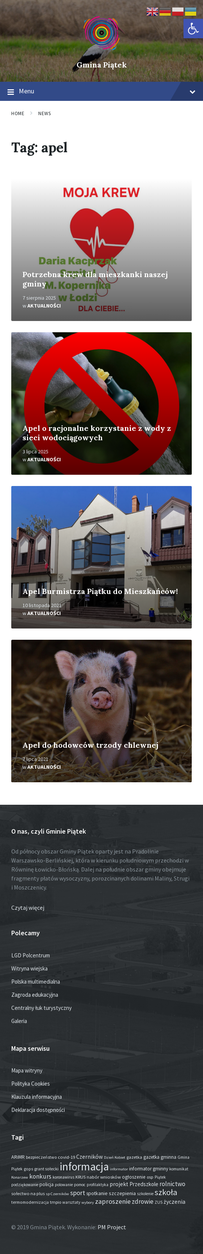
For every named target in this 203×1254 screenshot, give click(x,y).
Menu (101, 91)
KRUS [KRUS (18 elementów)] (80, 1177)
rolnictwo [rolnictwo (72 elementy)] (172, 1184)
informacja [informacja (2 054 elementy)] (84, 1166)
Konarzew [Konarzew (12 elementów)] (19, 1177)
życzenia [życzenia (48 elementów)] (174, 1201)
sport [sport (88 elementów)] (77, 1192)
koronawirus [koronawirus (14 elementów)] (63, 1177)
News (44, 113)
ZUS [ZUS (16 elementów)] (158, 1202)
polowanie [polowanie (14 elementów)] (64, 1184)
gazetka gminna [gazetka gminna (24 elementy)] (159, 1157)
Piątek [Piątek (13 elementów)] (160, 1177)
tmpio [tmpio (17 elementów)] (55, 1202)
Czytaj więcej (27, 907)
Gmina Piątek (102, 64)
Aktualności (44, 305)
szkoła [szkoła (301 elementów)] (166, 1192)
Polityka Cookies (30, 1083)
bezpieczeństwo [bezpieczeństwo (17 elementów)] (41, 1157)
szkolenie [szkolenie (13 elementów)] (145, 1193)
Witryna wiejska (29, 968)
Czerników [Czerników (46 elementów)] (89, 1156)
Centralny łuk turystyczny (41, 1007)
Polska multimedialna (35, 981)
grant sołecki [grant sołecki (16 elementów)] (46, 1169)
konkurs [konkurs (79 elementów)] (40, 1176)
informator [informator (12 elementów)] (119, 1169)
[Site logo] (101, 52)
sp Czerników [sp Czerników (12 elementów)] (57, 1193)
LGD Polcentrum (30, 955)
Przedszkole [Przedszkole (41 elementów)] (143, 1184)
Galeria (19, 1020)
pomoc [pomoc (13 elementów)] (80, 1184)
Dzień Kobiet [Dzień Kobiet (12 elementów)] (114, 1157)
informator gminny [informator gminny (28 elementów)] (148, 1169)
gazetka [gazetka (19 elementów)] (134, 1157)
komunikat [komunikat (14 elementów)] (178, 1169)
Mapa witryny (26, 1070)
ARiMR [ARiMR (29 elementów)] (18, 1157)
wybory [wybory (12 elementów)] (87, 1202)
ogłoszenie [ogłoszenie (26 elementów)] (134, 1177)
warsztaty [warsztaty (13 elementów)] (71, 1202)
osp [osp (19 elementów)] (150, 1177)
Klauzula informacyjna (36, 1096)
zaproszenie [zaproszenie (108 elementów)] (113, 1201)
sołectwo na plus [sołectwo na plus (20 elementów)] (28, 1193)
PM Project (112, 1227)
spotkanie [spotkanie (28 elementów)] (97, 1193)
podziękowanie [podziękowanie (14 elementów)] (24, 1184)
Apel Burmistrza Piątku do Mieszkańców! (100, 591)
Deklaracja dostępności (38, 1109)
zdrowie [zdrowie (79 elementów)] (142, 1201)
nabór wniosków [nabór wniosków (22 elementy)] (104, 1177)
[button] (193, 28)
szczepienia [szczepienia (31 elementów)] (122, 1193)
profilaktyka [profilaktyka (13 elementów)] (97, 1184)
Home (17, 113)
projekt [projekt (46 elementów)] (119, 1184)
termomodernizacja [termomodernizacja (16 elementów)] (30, 1202)
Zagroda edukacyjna (34, 994)
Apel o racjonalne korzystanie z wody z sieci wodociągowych (97, 432)
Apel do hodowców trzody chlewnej (90, 745)
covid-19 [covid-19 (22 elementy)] (66, 1157)
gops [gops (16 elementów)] (28, 1169)
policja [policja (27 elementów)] (46, 1184)
